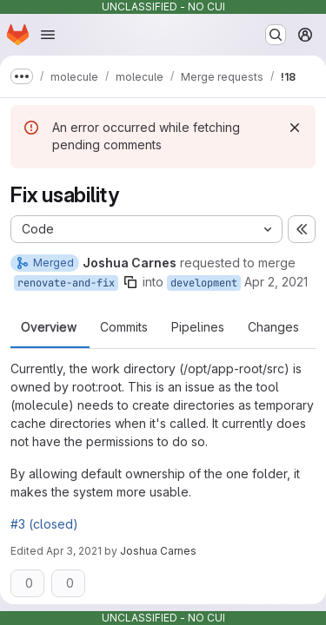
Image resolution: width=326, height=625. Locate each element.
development (203, 283)
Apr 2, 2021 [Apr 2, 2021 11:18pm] (276, 281)
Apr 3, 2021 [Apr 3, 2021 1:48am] (74, 550)
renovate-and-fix (66, 283)
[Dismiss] (294, 127)
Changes (273, 327)
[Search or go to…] (275, 34)
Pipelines (197, 327)
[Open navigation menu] (48, 35)
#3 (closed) (44, 523)
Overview (49, 327)
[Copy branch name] (130, 282)
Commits (124, 327)
